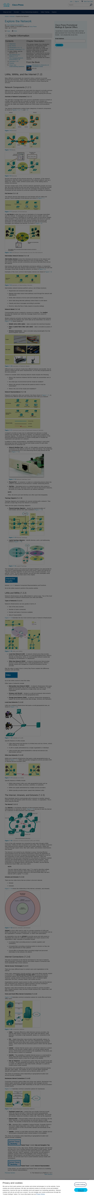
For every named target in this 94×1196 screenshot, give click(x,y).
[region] (47, 1188)
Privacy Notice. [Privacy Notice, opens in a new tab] (40, 1194)
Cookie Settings (80, 1184)
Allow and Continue (81, 1190)
